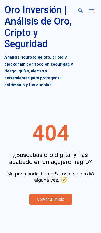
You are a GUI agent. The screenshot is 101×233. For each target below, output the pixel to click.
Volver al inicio (50, 199)
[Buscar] (80, 10)
